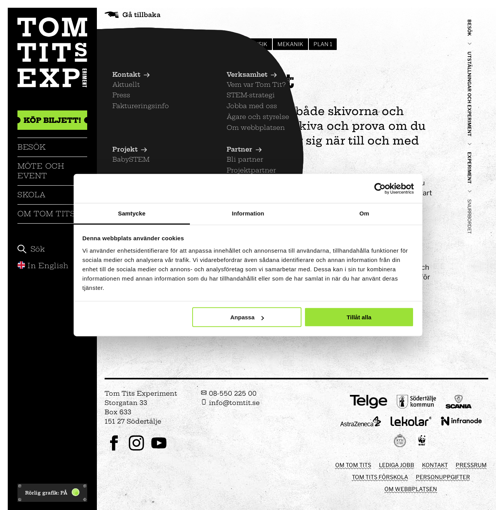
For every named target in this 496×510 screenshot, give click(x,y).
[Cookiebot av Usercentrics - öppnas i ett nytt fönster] (380, 188)
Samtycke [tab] (132, 213)
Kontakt (435, 465)
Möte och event (40, 171)
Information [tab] (248, 213)
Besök (31, 147)
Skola (31, 194)
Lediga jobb (396, 465)
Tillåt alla (358, 317)
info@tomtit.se (230, 403)
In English (43, 265)
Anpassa (247, 317)
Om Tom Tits (46, 213)
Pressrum (471, 465)
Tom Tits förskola (380, 477)
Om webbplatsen (410, 489)
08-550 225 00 (229, 393)
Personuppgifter (443, 477)
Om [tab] (364, 213)
